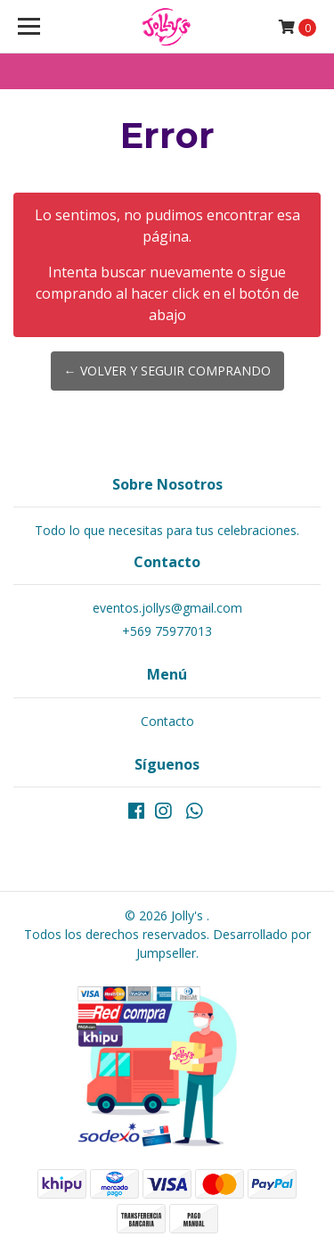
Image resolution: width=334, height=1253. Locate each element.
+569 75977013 (167, 630)
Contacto (167, 721)
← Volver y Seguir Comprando (167, 370)
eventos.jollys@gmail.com (167, 607)
